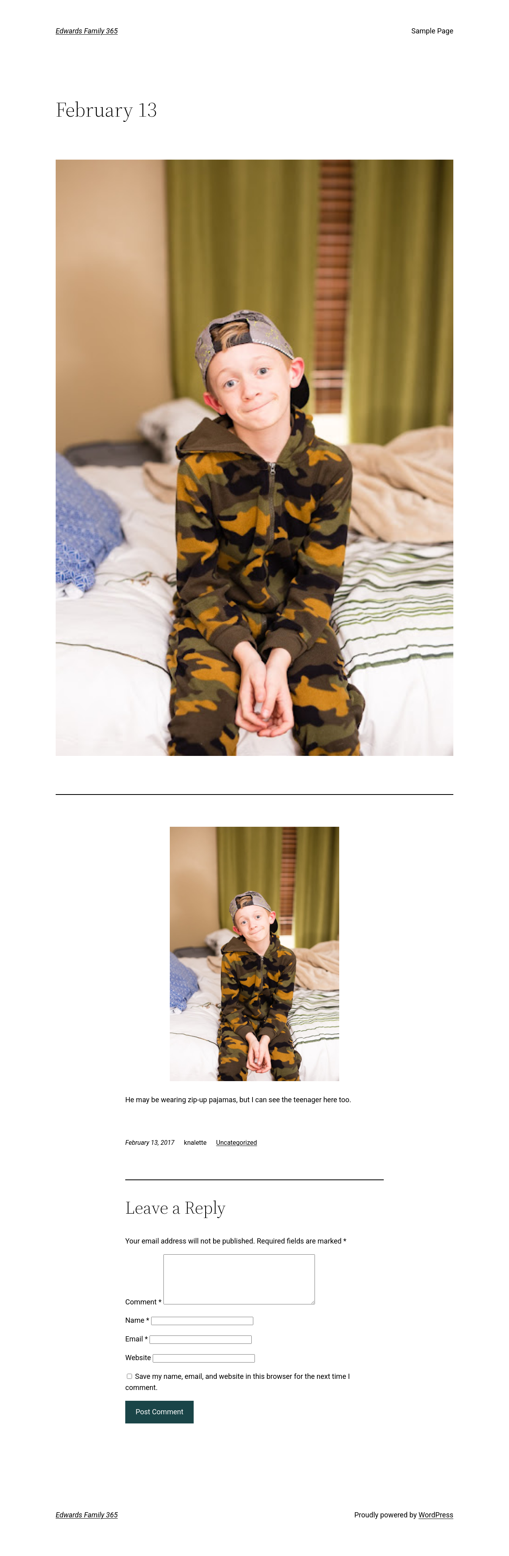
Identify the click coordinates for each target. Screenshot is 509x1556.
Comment (143, 1311)
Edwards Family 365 (87, 31)
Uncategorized (236, 1142)
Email (136, 1348)
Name (137, 1330)
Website (138, 1367)
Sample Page (432, 31)
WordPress (436, 1524)
